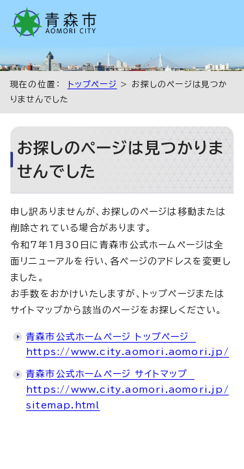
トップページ (92, 84)
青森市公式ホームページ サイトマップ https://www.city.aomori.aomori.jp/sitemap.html (127, 389)
